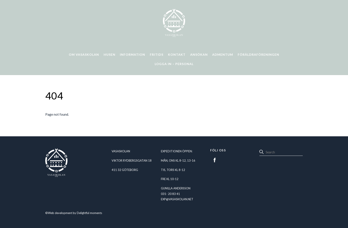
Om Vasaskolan (84, 54)
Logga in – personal (174, 64)
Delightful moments (89, 213)
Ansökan (199, 54)
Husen (109, 54)
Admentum (222, 54)
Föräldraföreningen (258, 54)
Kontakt (177, 54)
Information (132, 54)
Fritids (156, 54)
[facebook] (214, 159)
